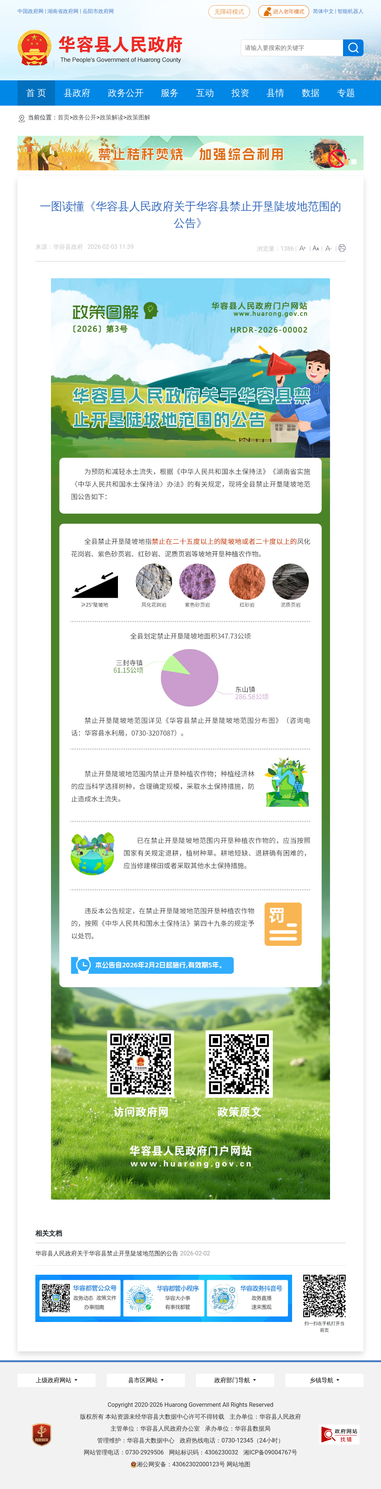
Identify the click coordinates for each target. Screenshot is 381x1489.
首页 (64, 117)
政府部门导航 (233, 1380)
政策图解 (138, 117)
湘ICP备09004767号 (270, 1452)
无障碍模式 (229, 11)
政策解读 (112, 117)
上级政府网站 (54, 1380)
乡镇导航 (322, 1380)
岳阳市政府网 (98, 11)
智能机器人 (350, 11)
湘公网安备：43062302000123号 (178, 1464)
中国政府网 (31, 11)
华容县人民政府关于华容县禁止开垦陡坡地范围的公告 (106, 1253)
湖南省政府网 (63, 11)
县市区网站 (143, 1380)
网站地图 (238, 1464)
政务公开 (84, 117)
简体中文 (324, 11)
